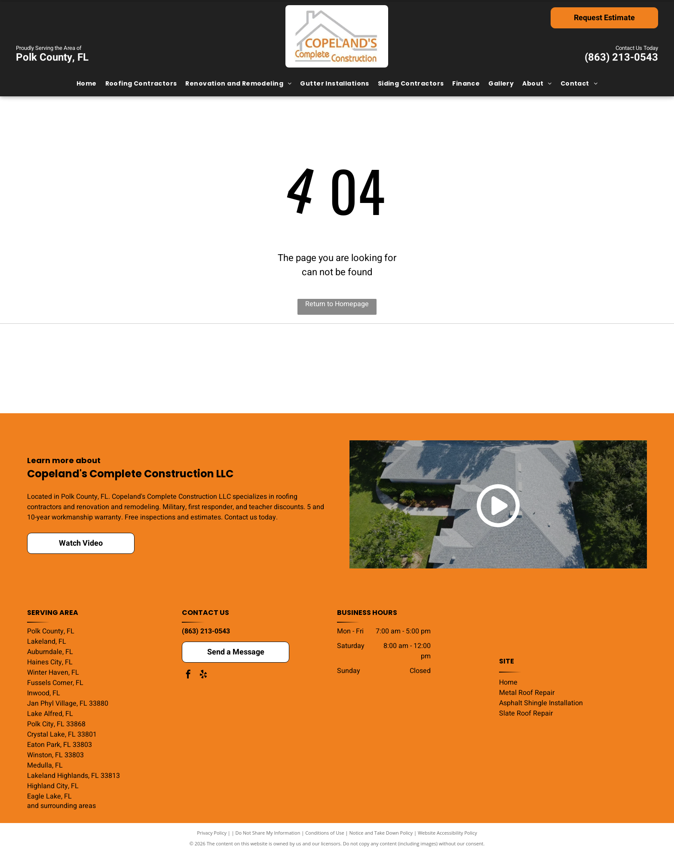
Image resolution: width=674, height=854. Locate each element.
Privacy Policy (212, 833)
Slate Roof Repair (526, 714)
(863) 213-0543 (621, 57)
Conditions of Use (324, 833)
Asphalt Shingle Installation (541, 704)
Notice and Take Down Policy (381, 833)
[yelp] (203, 676)
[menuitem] (86, 83)
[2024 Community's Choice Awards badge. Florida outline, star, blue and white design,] (213, 369)
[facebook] (188, 676)
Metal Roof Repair (527, 693)
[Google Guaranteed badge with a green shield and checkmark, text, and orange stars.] (337, 369)
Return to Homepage (337, 304)
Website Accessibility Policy (447, 833)
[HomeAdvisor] (585, 369)
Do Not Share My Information (268, 833)
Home (508, 683)
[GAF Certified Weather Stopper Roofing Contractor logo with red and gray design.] (461, 369)
